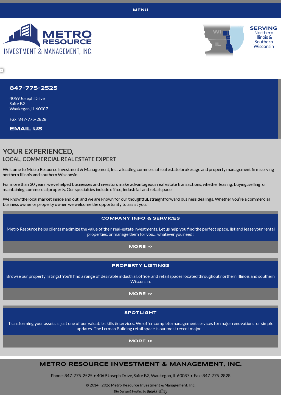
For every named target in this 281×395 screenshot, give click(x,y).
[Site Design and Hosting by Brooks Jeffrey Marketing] (140, 391)
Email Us (26, 129)
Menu (140, 10)
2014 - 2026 (100, 385)
